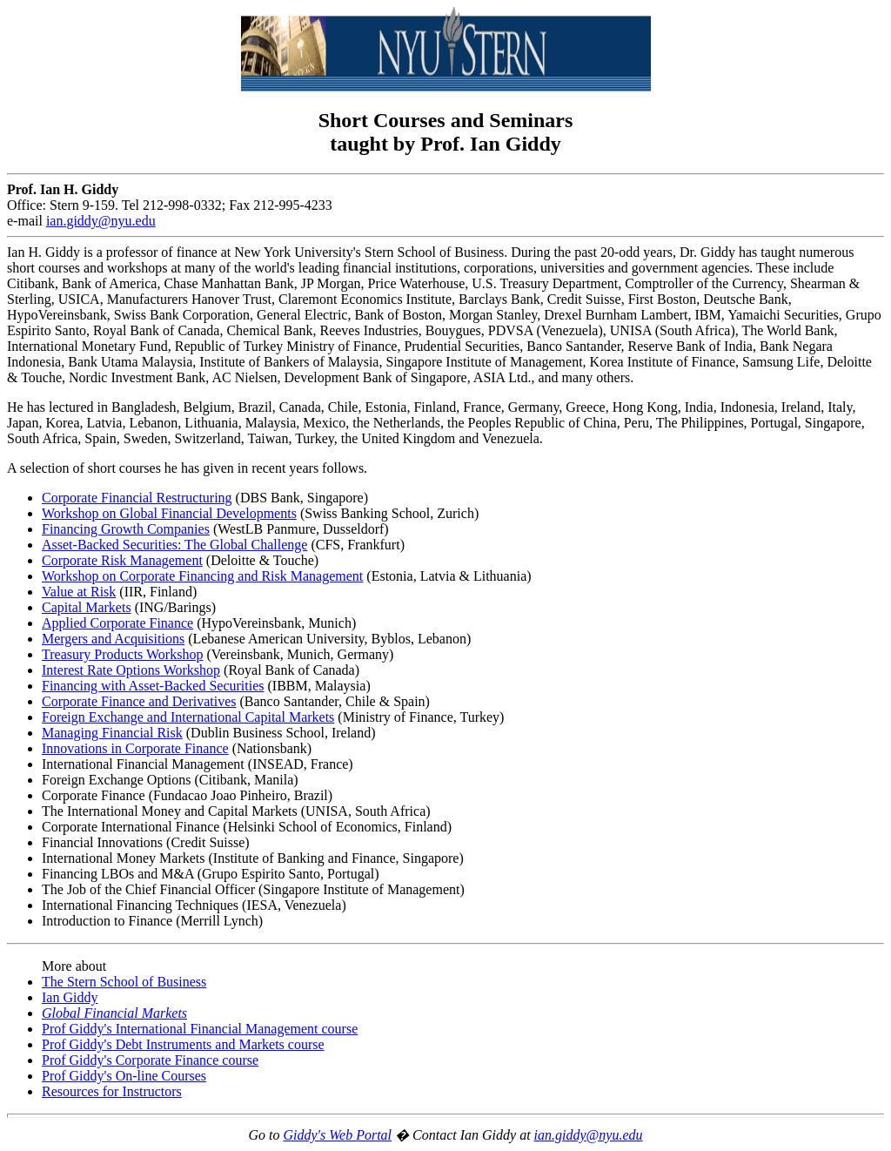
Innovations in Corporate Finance (135, 748)
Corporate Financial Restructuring (137, 497)
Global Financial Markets (114, 1013)
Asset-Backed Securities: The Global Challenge (174, 544)
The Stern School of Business (124, 981)
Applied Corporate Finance (117, 623)
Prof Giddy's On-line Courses (124, 1075)
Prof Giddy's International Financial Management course (200, 1028)
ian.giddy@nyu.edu (588, 1134)
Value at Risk (79, 591)
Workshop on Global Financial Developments (169, 513)
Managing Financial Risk (112, 732)
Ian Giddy (69, 997)
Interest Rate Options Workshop (131, 670)
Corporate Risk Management (122, 560)
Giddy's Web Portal (337, 1134)
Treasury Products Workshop (122, 654)
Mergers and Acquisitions (113, 638)
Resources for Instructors (112, 1091)
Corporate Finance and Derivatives (139, 701)
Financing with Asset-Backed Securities (153, 685)
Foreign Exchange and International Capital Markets (188, 717)
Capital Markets (86, 607)
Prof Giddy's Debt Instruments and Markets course (183, 1044)
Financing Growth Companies (126, 529)
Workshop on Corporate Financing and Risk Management (202, 576)
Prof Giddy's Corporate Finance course (150, 1060)
